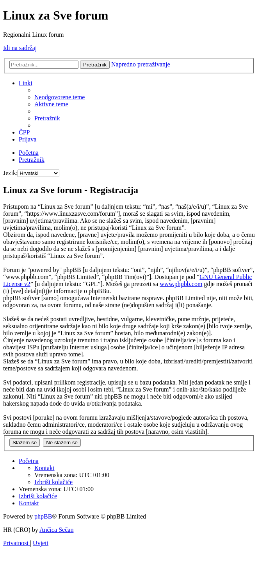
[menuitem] (59, 97)
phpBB (43, 516)
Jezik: (10, 173)
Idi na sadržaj (20, 48)
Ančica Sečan (56, 529)
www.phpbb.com (181, 284)
